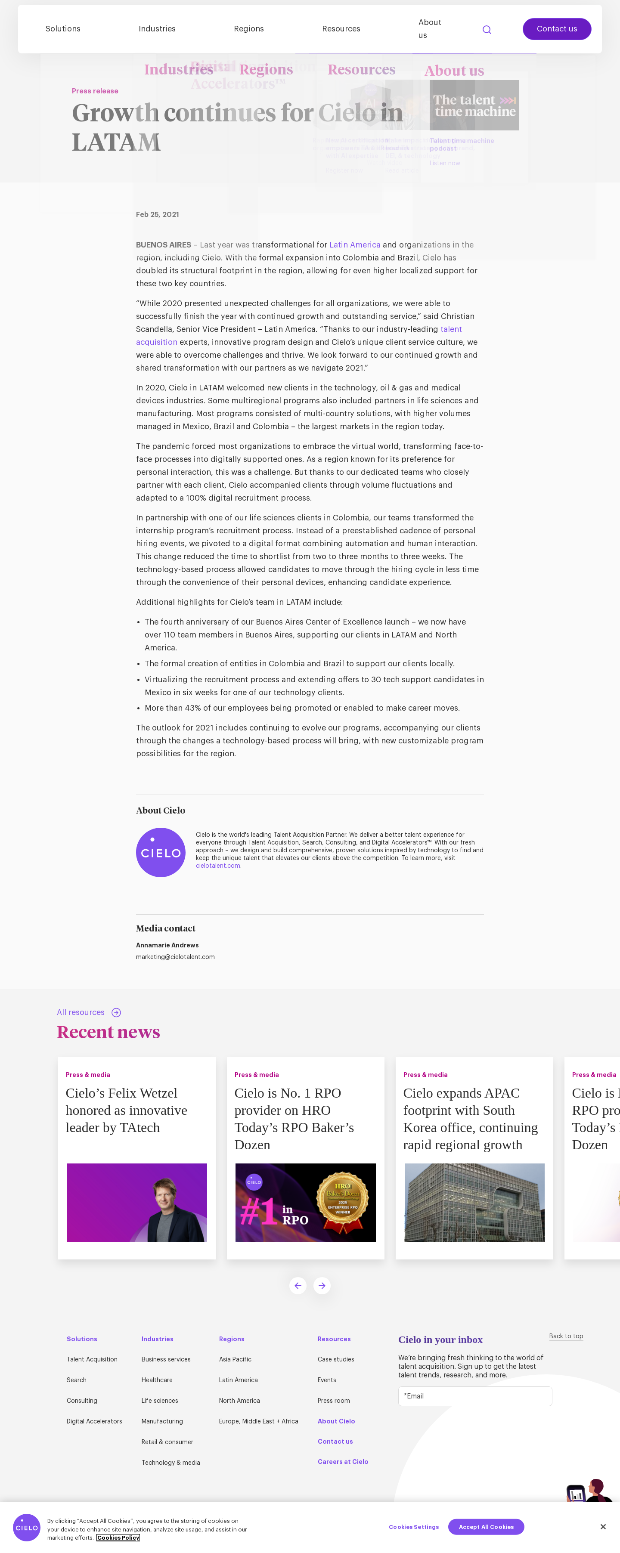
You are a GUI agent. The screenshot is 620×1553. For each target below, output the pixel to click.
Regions (272, 27)
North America (239, 1401)
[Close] (603, 1526)
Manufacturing (162, 1422)
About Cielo (336, 1421)
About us (424, 27)
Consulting (82, 1401)
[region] (310, 1527)
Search (475, 27)
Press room (334, 1401)
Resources (348, 27)
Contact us (545, 27)
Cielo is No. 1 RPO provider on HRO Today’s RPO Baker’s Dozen (296, 1118)
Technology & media (171, 1463)
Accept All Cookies (486, 1526)
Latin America (355, 245)
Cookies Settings (414, 1526)
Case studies (336, 1360)
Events (327, 1380)
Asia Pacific (235, 1360)
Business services (166, 1360)
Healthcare (157, 1380)
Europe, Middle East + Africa (258, 1422)
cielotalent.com (218, 866)
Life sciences (160, 1401)
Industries (198, 27)
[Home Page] (56, 27)
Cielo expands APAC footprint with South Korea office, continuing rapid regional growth (473, 1118)
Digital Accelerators (94, 1422)
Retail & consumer (167, 1442)
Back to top (566, 1336)
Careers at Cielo (343, 1462)
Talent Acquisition (92, 1360)
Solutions (121, 27)
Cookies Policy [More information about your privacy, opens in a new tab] (118, 1538)
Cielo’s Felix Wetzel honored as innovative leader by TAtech (129, 1110)
